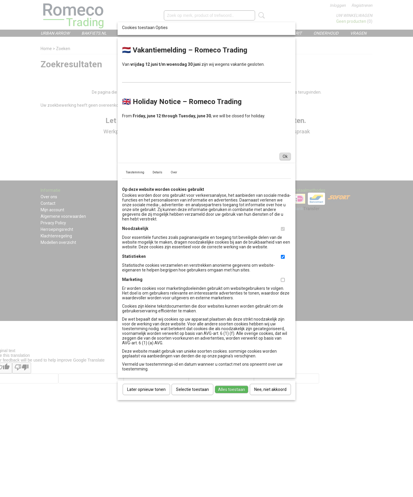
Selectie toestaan (192, 389)
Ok (285, 156)
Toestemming (135, 172)
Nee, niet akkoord (270, 389)
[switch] (283, 229)
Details (157, 172)
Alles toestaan (231, 389)
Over (174, 172)
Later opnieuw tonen (146, 389)
